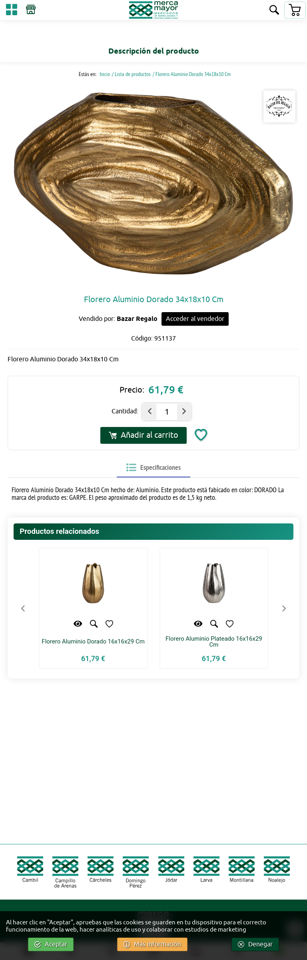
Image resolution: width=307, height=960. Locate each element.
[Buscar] (274, 10)
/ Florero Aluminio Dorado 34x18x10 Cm (192, 74)
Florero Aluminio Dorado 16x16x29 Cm (93, 642)
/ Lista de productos (131, 74)
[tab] (153, 467)
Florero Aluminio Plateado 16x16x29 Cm (213, 642)
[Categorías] (11, 11)
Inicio (104, 74)
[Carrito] (294, 10)
